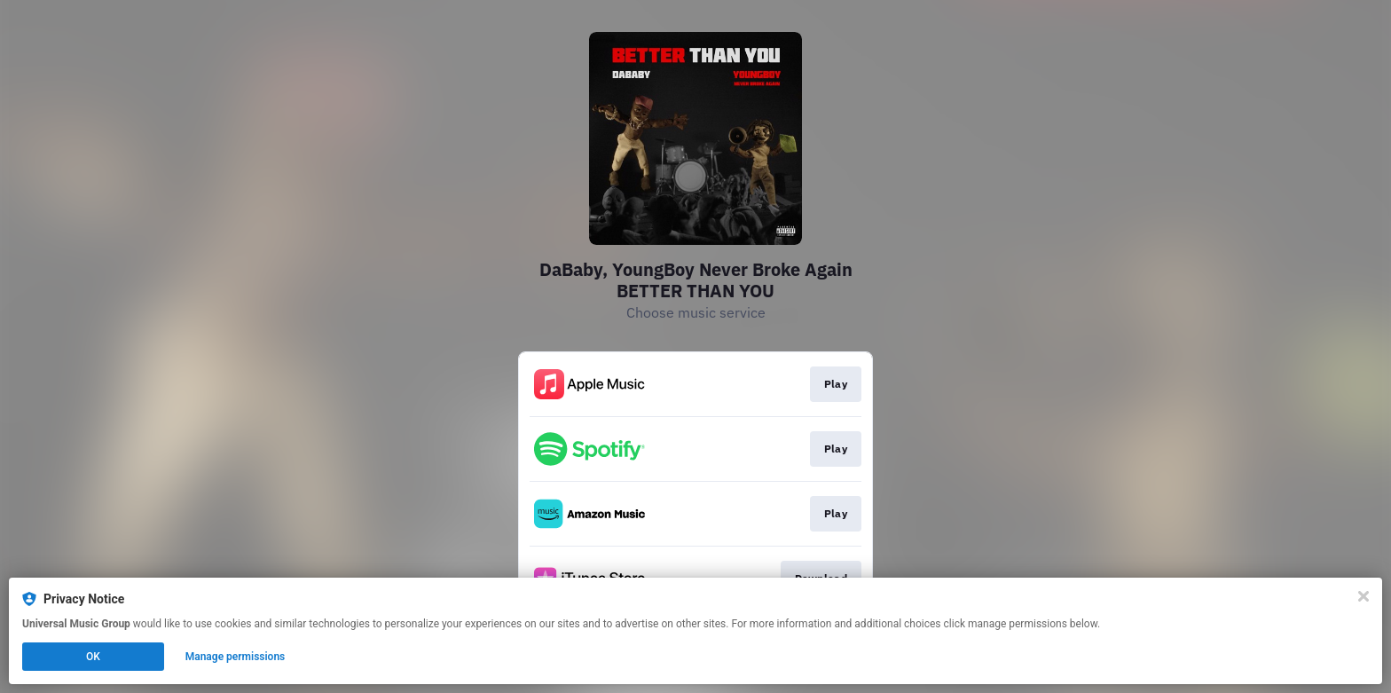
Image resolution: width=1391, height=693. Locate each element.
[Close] (1363, 596)
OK (93, 656)
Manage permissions (235, 656)
